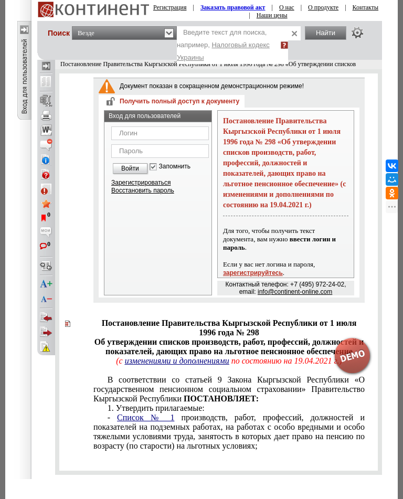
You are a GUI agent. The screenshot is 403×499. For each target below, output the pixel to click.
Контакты (366, 7)
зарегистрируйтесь (253, 273)
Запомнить (174, 166)
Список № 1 (145, 417)
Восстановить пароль (142, 190)
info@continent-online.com (295, 291)
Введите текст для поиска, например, (223, 44)
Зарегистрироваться (141, 182)
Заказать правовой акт (233, 7)
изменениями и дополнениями (177, 360)
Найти (325, 33)
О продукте (323, 7)
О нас (286, 7)
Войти (130, 168)
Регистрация (170, 7)
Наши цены (272, 15)
